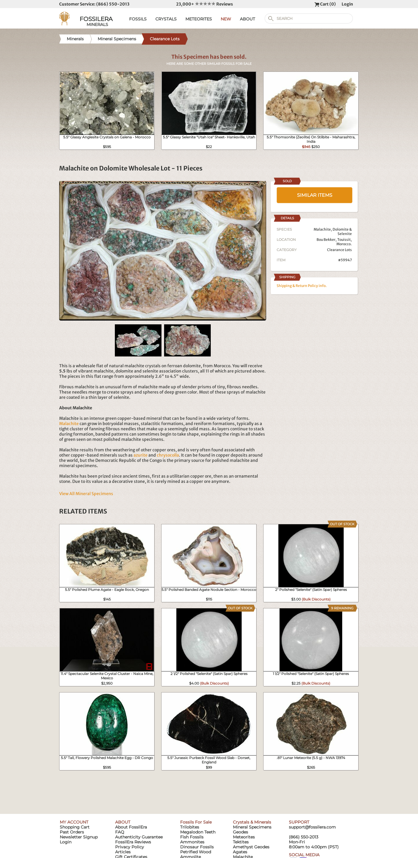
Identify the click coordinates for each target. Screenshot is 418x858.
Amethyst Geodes (251, 847)
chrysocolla (168, 455)
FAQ (119, 832)
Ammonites (192, 842)
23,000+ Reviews (204, 4)
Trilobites (189, 827)
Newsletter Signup (79, 837)
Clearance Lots (339, 250)
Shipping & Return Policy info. (302, 285)
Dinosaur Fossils (197, 847)
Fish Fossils (191, 837)
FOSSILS (138, 19)
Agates (240, 851)
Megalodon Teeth (197, 832)
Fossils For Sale (196, 822)
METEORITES (198, 19)
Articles (123, 851)
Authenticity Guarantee (139, 837)
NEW (226, 19)
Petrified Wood (195, 851)
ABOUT (247, 19)
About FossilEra (131, 827)
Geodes (240, 832)
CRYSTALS (166, 19)
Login (347, 4)
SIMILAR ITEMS (314, 195)
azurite (140, 455)
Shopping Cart (74, 827)
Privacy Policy (129, 847)
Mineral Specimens (252, 827)
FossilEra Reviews (133, 842)
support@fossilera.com (312, 827)
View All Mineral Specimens (86, 493)
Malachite (69, 423)
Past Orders (72, 832)
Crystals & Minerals (252, 822)
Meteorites (244, 837)
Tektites (241, 842)
